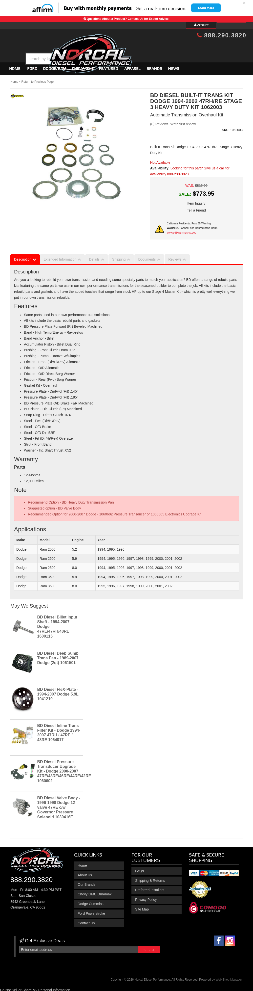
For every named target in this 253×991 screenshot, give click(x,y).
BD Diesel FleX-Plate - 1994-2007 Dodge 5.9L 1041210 (58, 692)
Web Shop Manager (229, 977)
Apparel (132, 66)
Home (14, 66)
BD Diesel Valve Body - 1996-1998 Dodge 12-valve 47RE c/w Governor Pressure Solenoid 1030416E (58, 805)
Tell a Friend (196, 208)
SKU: (225, 128)
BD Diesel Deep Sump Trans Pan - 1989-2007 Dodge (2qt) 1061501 (58, 656)
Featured (108, 66)
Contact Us (86, 921)
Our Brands (87, 882)
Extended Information (59, 257)
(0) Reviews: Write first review (173, 122)
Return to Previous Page (37, 79)
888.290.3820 (221, 35)
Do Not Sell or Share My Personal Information (35, 988)
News (173, 66)
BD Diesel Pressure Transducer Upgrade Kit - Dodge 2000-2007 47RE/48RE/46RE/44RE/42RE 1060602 (64, 769)
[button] (131, 46)
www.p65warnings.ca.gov (181, 230)
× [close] (244, 2)
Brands (154, 66)
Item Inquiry (196, 201)
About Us (85, 873)
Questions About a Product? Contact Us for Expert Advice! (128, 19)
